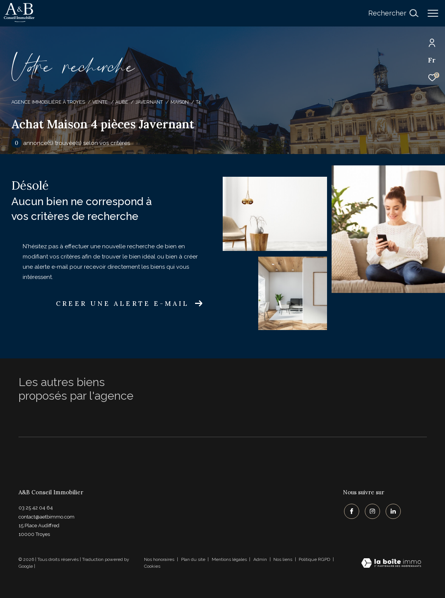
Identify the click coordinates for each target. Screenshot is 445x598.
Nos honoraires (159, 559)
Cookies (152, 566)
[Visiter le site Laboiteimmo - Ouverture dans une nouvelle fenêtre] (391, 563)
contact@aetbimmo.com (46, 517)
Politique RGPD (314, 559)
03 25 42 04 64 (36, 508)
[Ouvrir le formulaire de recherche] (393, 13)
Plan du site (193, 559)
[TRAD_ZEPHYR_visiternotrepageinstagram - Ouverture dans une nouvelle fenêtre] (371, 510)
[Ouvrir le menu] (433, 13)
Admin (260, 559)
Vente (100, 102)
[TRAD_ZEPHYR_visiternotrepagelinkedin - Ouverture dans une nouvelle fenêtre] (392, 510)
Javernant (149, 102)
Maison (180, 102)
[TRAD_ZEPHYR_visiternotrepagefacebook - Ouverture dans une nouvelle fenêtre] (350, 510)
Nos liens (283, 559)
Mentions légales (230, 559)
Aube (121, 102)
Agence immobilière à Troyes (48, 102)
